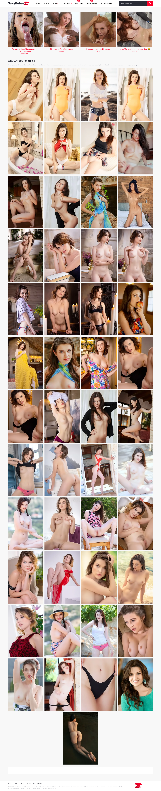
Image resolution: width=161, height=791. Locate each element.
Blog (9, 783)
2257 (15, 783)
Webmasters (37, 783)
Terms (28, 783)
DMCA (21, 783)
